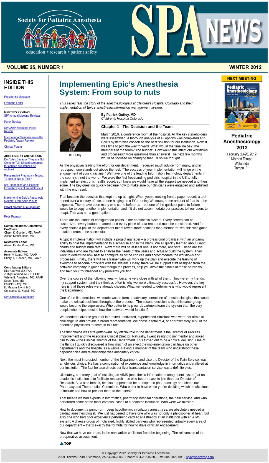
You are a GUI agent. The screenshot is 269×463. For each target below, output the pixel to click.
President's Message (17, 96)
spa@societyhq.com (200, 457)
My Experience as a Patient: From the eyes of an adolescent (23, 186)
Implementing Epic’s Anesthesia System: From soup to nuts (23, 199)
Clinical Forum (13, 146)
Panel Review (12, 121)
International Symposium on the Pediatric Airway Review (23, 139)
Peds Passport (13, 216)
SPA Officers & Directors (19, 296)
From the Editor (13, 102)
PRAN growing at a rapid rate (22, 207)
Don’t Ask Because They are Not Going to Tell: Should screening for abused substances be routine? (24, 164)
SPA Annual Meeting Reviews (22, 115)
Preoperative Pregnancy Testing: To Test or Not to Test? (24, 177)
